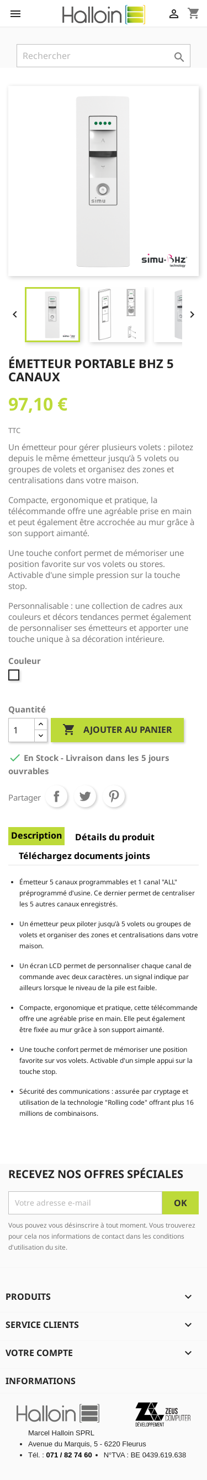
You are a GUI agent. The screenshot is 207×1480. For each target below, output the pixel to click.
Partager (56, 796)
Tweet (85, 796)
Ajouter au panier (117, 730)
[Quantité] (21, 730)
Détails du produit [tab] (115, 837)
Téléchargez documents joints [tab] (84, 856)
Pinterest (114, 796)
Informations (41, 1381)
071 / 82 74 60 (69, 1455)
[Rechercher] (103, 55)
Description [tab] (36, 835)
